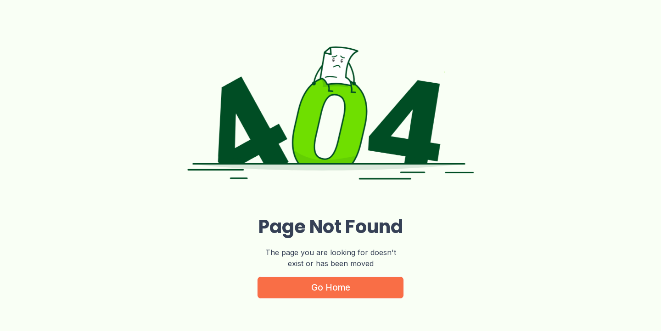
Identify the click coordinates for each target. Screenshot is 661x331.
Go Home (330, 287)
